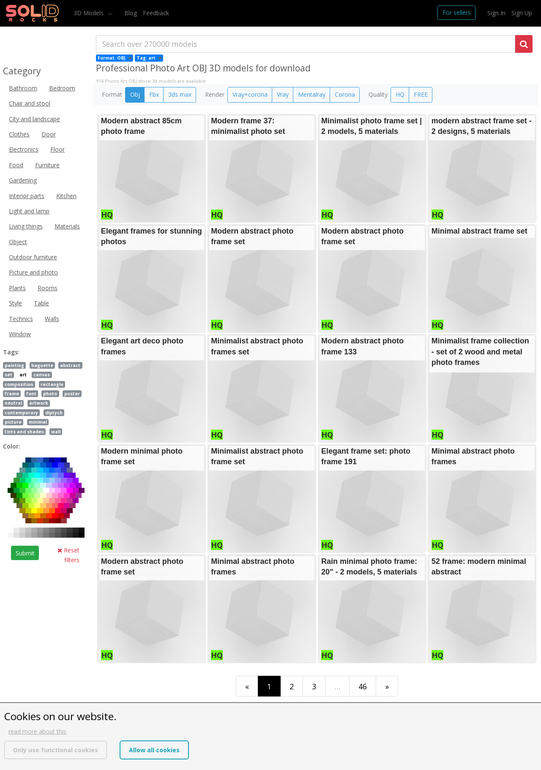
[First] (247, 686)
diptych (54, 413)
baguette (42, 365)
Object (18, 242)
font (31, 394)
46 (362, 686)
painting (14, 365)
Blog (130, 13)
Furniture (47, 165)
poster (72, 394)
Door (48, 134)
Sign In (496, 13)
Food (16, 165)
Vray (283, 94)
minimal (38, 422)
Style (15, 303)
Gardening (23, 180)
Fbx (154, 94)
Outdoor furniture (33, 257)
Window (20, 334)
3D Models (89, 13)
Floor (57, 149)
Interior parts (26, 196)
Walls (52, 319)
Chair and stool (29, 103)
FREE (421, 94)
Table (41, 303)
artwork (38, 403)
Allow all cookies (154, 750)
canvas (41, 375)
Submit (25, 553)
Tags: (11, 352)
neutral (13, 403)
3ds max (179, 94)
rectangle (52, 384)
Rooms (47, 288)
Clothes (19, 134)
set (8, 375)
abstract (70, 365)
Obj (135, 94)
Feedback (156, 13)
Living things (26, 226)
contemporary (21, 413)
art (23, 375)
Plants (17, 288)
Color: (11, 446)
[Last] (387, 686)
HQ (400, 94)
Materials (67, 226)
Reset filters (68, 554)
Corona (345, 94)
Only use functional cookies (55, 750)
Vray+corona (250, 94)
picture (13, 422)
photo (50, 394)
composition (19, 384)
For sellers (457, 12)
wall (55, 432)
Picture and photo (33, 272)
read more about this (37, 731)
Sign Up (521, 13)
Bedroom (62, 88)
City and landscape (34, 119)
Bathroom (23, 88)
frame (12, 394)
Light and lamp (29, 211)
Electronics (23, 149)
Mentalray (311, 94)
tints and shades (24, 432)
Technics (21, 319)
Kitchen (66, 196)
